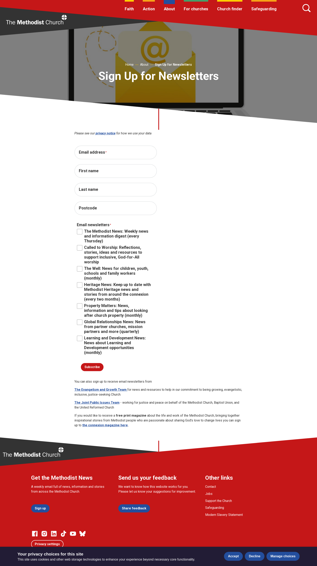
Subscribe (92, 367)
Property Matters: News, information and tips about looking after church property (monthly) (112, 310)
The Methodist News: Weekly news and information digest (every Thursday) (112, 236)
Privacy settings (47, 544)
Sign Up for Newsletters (173, 65)
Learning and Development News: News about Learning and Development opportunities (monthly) (111, 345)
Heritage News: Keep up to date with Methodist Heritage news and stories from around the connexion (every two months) (114, 292)
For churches (196, 8)
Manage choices (283, 556)
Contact (210, 487)
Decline (254, 556)
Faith (129, 8)
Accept (233, 556)
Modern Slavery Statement (224, 515)
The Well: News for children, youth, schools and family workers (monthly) (112, 273)
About (169, 8)
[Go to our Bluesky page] (82, 533)
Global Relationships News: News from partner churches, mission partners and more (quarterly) (111, 326)
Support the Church (218, 501)
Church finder (229, 8)
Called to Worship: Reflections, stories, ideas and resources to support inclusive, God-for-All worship (109, 254)
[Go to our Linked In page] (53, 533)
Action (149, 8)
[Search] (306, 8)
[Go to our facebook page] (34, 533)
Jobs (208, 494)
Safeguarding (264, 8)
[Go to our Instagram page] (44, 533)
